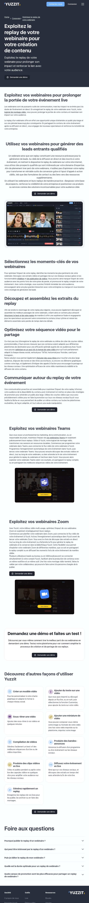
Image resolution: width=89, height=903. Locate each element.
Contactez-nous (55, 4)
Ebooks (48, 898)
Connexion (72, 4)
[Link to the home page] (77, 892)
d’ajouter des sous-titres (47, 358)
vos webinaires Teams (55, 438)
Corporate (16, 18)
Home (6, 17)
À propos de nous (11, 898)
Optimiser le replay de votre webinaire (31, 18)
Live (26, 898)
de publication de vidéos (37, 279)
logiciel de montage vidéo (15, 112)
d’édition (20, 279)
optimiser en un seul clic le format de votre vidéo (35, 350)
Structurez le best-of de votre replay (19, 315)
